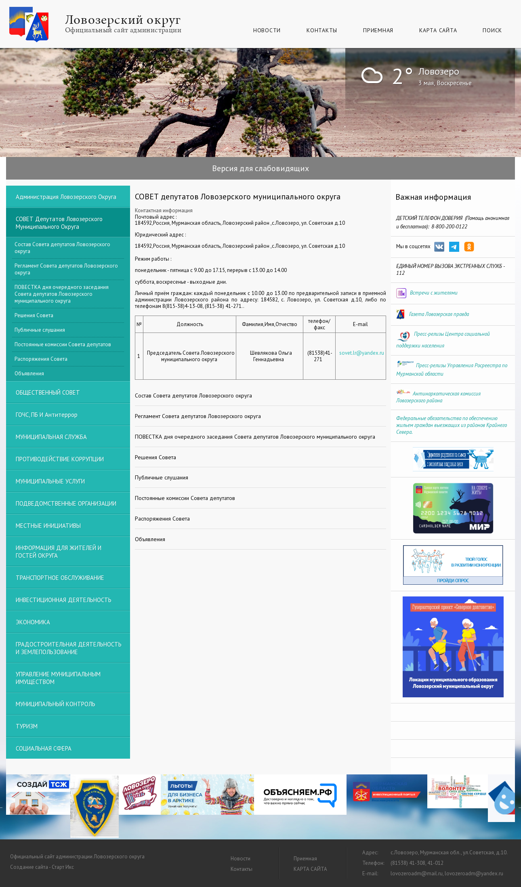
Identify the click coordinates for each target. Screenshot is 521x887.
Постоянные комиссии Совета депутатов (63, 344)
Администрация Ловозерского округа (66, 197)
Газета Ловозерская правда (439, 314)
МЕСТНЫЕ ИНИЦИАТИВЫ (48, 525)
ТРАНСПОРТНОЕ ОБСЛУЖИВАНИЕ (60, 578)
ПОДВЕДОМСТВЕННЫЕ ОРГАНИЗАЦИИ (66, 503)
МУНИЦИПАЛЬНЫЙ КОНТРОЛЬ (55, 704)
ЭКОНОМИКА (33, 622)
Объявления (29, 373)
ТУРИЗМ (27, 726)
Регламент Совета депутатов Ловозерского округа (66, 269)
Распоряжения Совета (41, 359)
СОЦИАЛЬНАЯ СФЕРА (43, 748)
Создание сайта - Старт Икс (42, 867)
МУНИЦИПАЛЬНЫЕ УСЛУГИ (50, 481)
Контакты (322, 30)
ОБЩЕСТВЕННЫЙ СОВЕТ (48, 392)
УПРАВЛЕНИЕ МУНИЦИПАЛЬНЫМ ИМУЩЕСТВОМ (58, 678)
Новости (267, 30)
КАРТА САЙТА (438, 30)
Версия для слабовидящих (260, 168)
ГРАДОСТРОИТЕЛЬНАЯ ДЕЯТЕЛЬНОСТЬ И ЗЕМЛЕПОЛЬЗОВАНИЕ (69, 648)
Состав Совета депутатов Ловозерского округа (62, 248)
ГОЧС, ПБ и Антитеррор (47, 414)
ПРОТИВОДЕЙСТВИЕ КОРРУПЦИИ (60, 459)
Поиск (492, 30)
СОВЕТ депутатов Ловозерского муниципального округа (59, 222)
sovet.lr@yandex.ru (361, 352)
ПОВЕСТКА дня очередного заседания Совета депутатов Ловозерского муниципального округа (62, 294)
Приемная (378, 30)
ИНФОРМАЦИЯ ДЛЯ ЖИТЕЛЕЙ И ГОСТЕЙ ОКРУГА (58, 551)
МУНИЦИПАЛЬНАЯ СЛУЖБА (51, 437)
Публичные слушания (40, 329)
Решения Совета (34, 315)
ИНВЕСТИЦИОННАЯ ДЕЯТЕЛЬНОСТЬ (63, 600)
